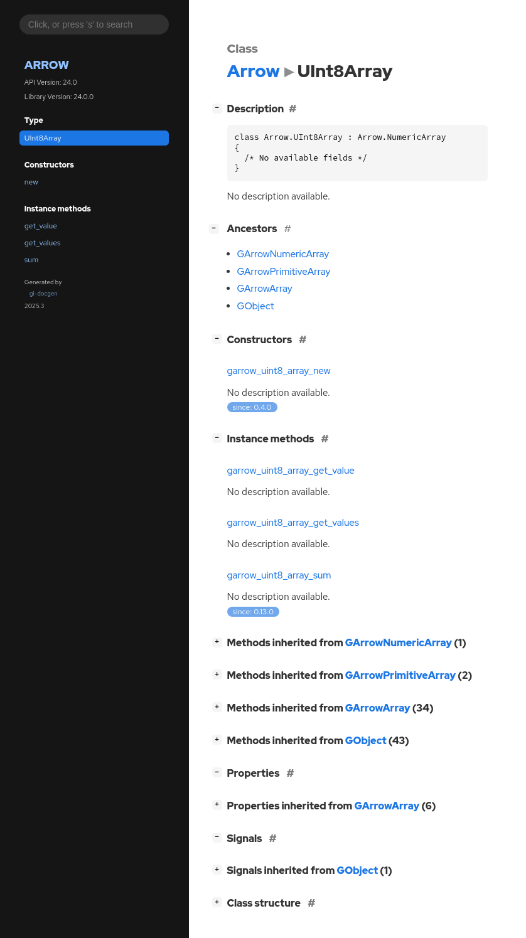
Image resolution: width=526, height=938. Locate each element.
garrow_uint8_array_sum (279, 575)
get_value (40, 226)
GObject (255, 306)
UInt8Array (43, 138)
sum (31, 260)
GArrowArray (265, 288)
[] (219, 107)
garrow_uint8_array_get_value (291, 470)
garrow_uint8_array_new (279, 371)
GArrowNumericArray (283, 254)
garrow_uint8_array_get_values (293, 522)
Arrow (46, 65)
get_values (42, 243)
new (31, 182)
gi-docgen (44, 293)
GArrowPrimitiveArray (284, 271)
